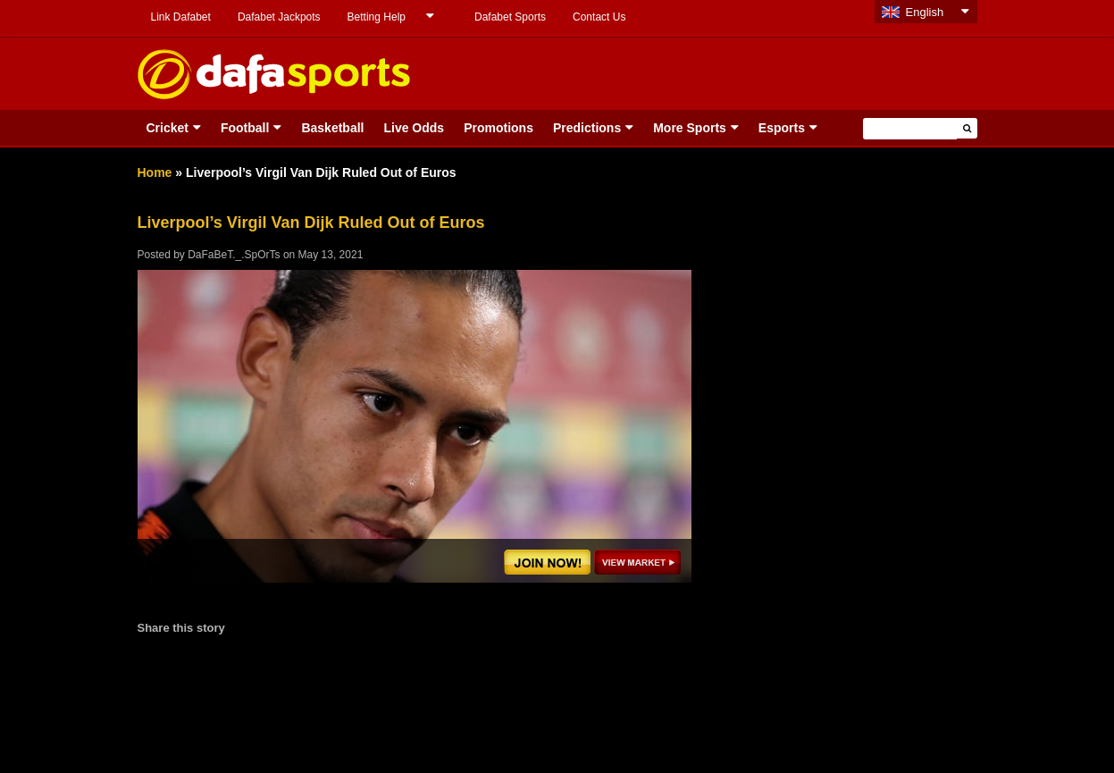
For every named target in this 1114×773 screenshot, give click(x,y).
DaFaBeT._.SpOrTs (234, 254)
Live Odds (413, 128)
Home (155, 172)
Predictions (587, 128)
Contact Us (599, 17)
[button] (967, 128)
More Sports (689, 128)
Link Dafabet (181, 17)
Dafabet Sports (510, 17)
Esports (781, 128)
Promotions (498, 128)
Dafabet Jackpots (279, 17)
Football (245, 128)
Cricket (167, 128)
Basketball (332, 128)
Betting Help (377, 17)
